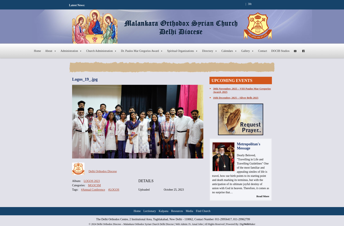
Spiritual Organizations (182, 51)
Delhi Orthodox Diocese (103, 171)
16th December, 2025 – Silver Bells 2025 (235, 97)
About (50, 51)
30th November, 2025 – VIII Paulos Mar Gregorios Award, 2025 (242, 90)
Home (37, 50)
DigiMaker (247, 224)
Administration (71, 51)
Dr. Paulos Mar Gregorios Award (142, 51)
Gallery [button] (247, 51)
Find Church (203, 211)
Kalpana (163, 211)
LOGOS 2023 (92, 181)
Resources (177, 211)
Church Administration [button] (101, 51)
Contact (262, 50)
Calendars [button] (229, 51)
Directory (209, 51)
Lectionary (149, 211)
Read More (262, 196)
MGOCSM (94, 185)
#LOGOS (113, 189)
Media (189, 211)
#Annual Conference (93, 189)
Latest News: (77, 5)
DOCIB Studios (280, 50)
